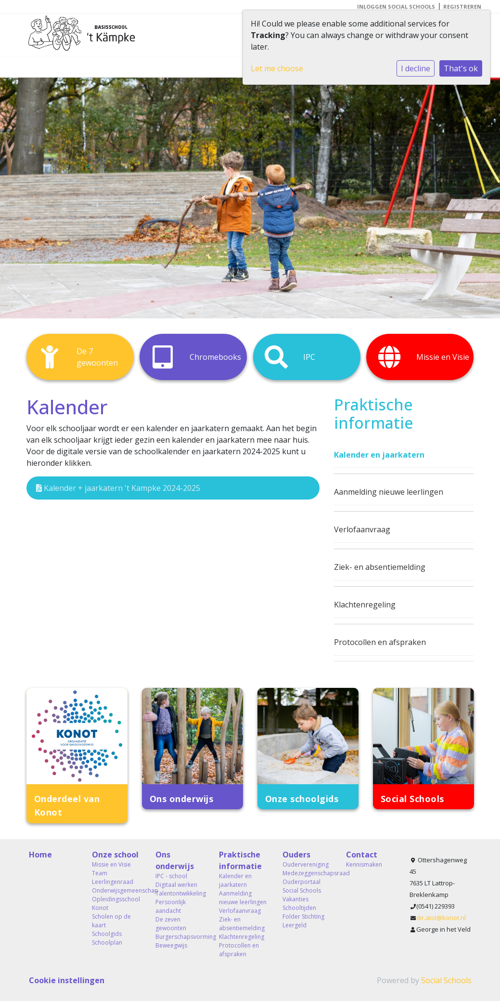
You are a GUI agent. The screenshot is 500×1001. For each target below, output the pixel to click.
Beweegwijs (171, 945)
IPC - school (171, 876)
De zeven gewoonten (170, 923)
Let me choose (277, 68)
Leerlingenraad (112, 882)
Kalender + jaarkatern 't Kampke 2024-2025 (118, 488)
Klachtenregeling (365, 604)
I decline (415, 68)
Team (99, 873)
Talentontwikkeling (180, 893)
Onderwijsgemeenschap (116, 890)
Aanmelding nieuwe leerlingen (388, 492)
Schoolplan (107, 942)
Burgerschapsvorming (180, 937)
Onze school (115, 854)
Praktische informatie (240, 860)
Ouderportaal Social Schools (301, 886)
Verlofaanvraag (362, 529)
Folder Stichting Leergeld (303, 920)
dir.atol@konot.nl (441, 917)
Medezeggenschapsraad (307, 873)
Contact (361, 854)
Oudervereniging (305, 864)
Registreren (462, 6)
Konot (100, 908)
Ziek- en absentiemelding (379, 567)
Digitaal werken (176, 885)
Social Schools (446, 980)
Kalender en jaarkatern (379, 454)
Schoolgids (107, 934)
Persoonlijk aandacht (170, 906)
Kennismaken (364, 864)
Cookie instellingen (66, 980)
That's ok (461, 68)
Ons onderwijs (174, 860)
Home (40, 854)
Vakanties (295, 899)
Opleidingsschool (116, 899)
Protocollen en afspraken (380, 642)
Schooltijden (299, 908)
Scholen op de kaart (111, 920)
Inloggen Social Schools (396, 6)
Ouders (296, 854)
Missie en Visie (111, 864)
